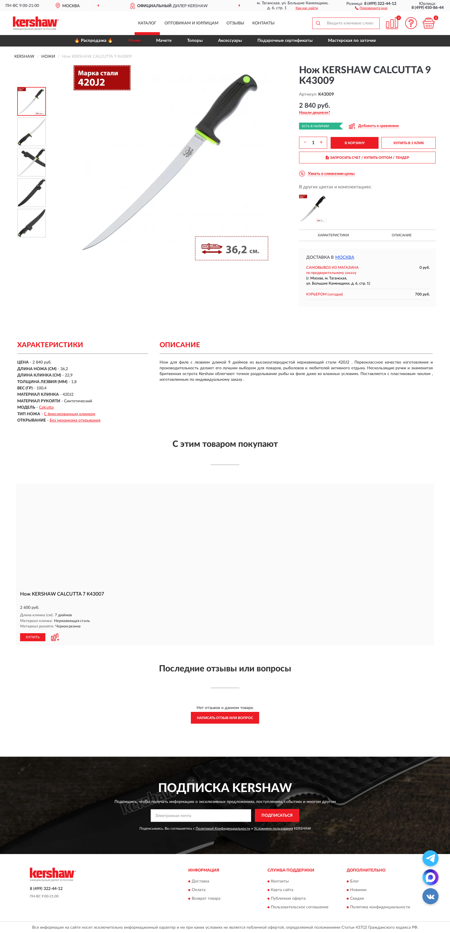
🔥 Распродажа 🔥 (93, 40)
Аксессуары (230, 40)
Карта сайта (282, 890)
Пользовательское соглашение (299, 907)
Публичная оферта (288, 899)
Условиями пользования (273, 828)
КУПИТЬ (33, 637)
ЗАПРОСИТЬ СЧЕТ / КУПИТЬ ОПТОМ (367, 157)
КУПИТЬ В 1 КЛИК (408, 143)
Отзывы (235, 23)
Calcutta (46, 407)
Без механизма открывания (75, 420)
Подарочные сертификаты (285, 40)
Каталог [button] (147, 23)
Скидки (357, 899)
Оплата (198, 890)
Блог (354, 881)
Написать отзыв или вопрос (225, 717)
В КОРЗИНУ (355, 143)
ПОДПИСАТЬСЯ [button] (277, 815)
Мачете (164, 40)
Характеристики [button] (333, 235)
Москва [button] (344, 257)
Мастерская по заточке (352, 40)
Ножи (135, 40)
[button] (371, 7)
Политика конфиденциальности (380, 907)
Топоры (195, 40)
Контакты (263, 23)
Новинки (358, 890)
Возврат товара (206, 899)
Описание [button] (402, 235)
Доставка (200, 881)
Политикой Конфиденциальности (223, 828)
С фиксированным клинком (69, 414)
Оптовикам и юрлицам (191, 23)
